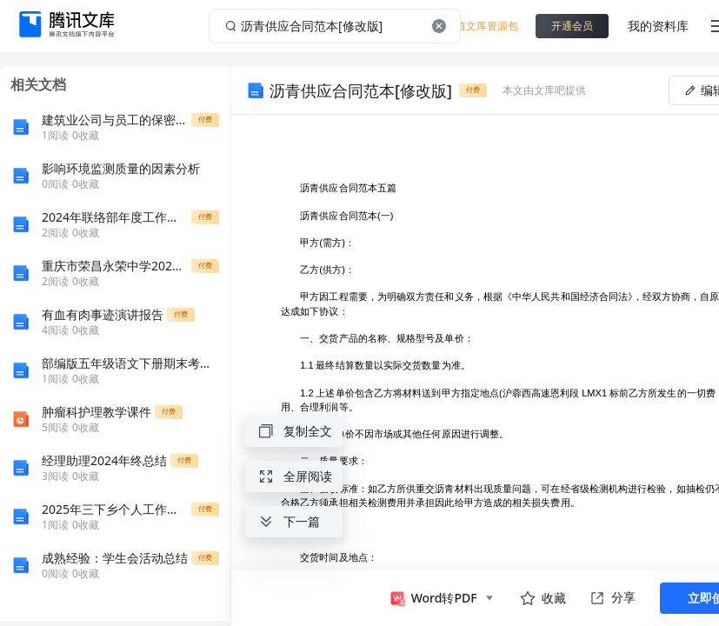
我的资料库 (658, 25)
